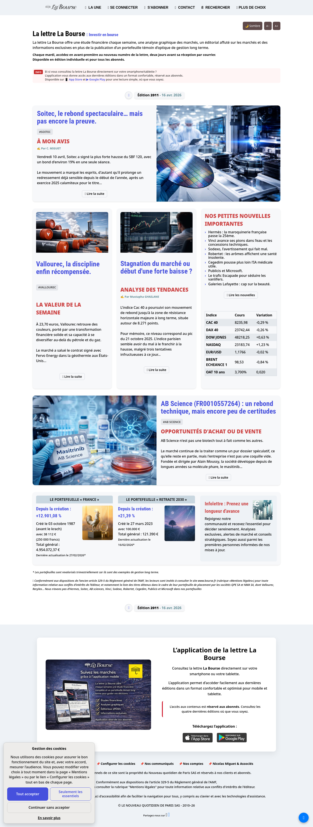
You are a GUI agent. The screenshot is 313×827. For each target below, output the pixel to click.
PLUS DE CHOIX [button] (251, 7)
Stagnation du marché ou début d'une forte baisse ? (156, 267)
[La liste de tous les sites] (304, 818)
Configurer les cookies (118, 764)
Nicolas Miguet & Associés (233, 764)
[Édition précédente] (128, 95)
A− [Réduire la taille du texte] (268, 26)
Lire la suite (94, 194)
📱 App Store (73, 79)
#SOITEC (45, 132)
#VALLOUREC (47, 287)
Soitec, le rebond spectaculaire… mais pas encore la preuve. (90, 117)
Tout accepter (27, 794)
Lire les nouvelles (241, 295)
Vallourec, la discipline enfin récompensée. (68, 268)
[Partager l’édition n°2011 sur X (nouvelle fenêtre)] (167, 815)
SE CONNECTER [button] (123, 7)
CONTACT (185, 7)
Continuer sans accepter (49, 807)
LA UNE (93, 7)
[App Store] (197, 737)
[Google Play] (231, 737)
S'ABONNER (156, 7)
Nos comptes (193, 764)
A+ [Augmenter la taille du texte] (276, 26)
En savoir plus (49, 818)
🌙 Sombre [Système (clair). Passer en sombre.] (252, 26)
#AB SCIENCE (172, 422)
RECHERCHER (215, 7)
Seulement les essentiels (71, 793)
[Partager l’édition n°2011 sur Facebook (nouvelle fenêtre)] (169, 815)
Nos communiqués (159, 764)
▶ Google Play (95, 79)
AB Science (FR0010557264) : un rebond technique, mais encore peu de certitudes (218, 407)
